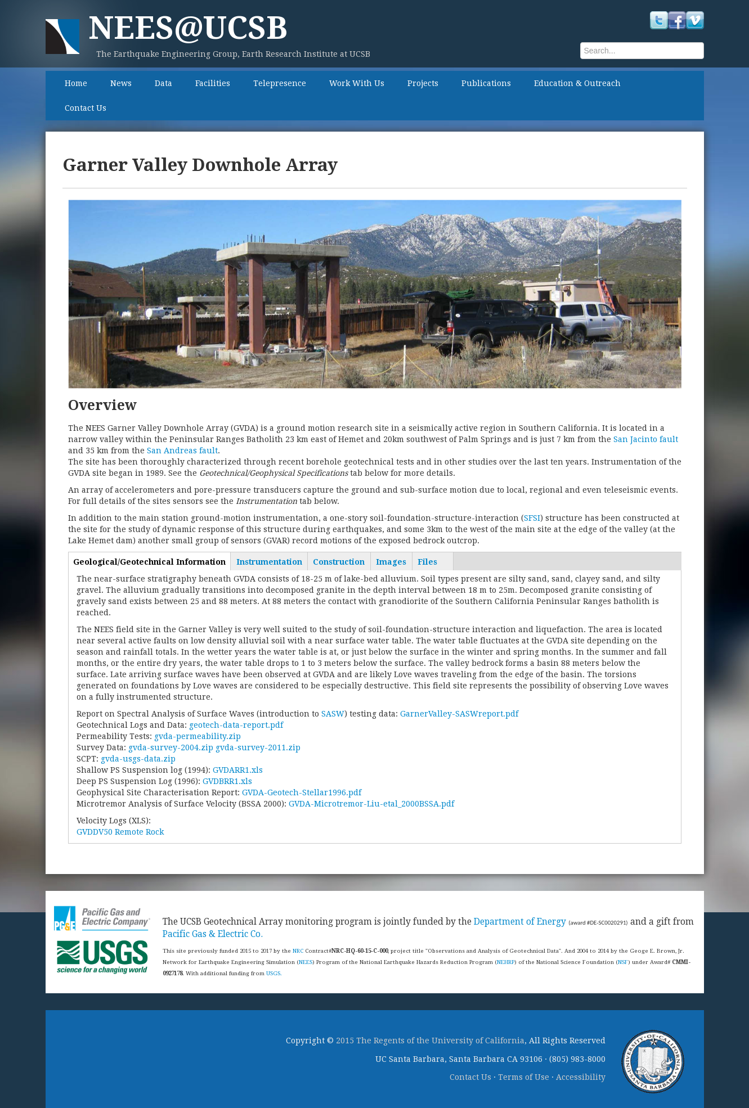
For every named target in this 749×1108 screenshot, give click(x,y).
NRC (298, 951)
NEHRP (505, 962)
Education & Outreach (577, 83)
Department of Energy (520, 922)
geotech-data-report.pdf (236, 724)
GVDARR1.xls (238, 769)
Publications (486, 83)
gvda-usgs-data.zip (138, 758)
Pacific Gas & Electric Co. (213, 934)
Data (163, 83)
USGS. (274, 973)
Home (76, 83)
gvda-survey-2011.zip (258, 747)
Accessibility (581, 1077)
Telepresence (279, 83)
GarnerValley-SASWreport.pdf (459, 713)
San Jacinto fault (645, 439)
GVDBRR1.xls (227, 781)
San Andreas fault (182, 450)
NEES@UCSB (188, 28)
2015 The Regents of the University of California (430, 1040)
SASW (332, 713)
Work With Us (356, 83)
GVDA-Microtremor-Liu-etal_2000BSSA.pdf (371, 803)
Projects (422, 83)
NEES (305, 962)
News (121, 83)
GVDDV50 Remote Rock (120, 831)
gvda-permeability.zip (197, 736)
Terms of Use (523, 1077)
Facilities (212, 83)
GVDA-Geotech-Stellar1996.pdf (301, 792)
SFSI (532, 518)
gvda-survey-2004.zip (170, 747)
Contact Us (85, 107)
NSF (623, 962)
